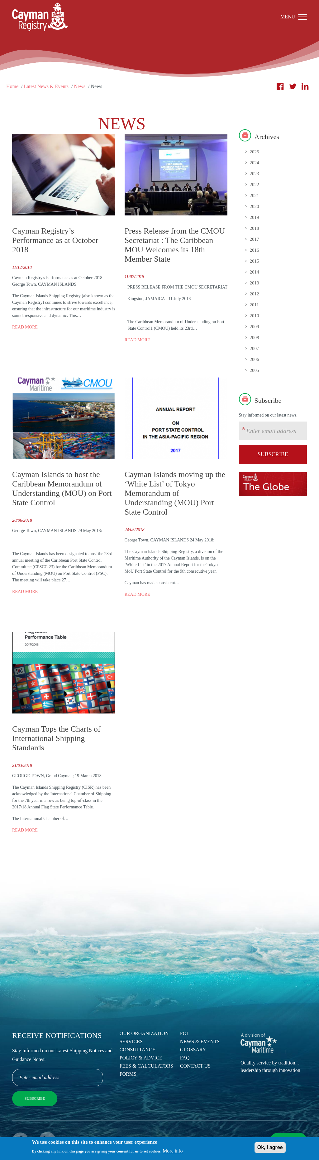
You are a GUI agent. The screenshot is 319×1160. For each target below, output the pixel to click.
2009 (254, 326)
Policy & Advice (141, 1057)
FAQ (185, 1057)
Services (131, 1041)
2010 (254, 315)
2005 (254, 370)
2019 (254, 217)
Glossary (193, 1049)
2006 (254, 359)
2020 (254, 206)
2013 (254, 282)
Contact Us (195, 1066)
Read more (25, 327)
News (79, 86)
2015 (254, 261)
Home (12, 86)
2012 (254, 293)
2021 (254, 195)
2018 (254, 228)
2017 (254, 239)
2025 (254, 151)
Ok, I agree (270, 1149)
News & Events (200, 1041)
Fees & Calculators (146, 1066)
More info (173, 1152)
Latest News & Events (46, 86)
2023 (254, 173)
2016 (254, 250)
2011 (254, 304)
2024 (254, 162)
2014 (254, 271)
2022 (254, 184)
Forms (128, 1074)
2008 (254, 337)
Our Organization (144, 1033)
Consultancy (138, 1049)
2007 (254, 348)
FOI (184, 1033)
